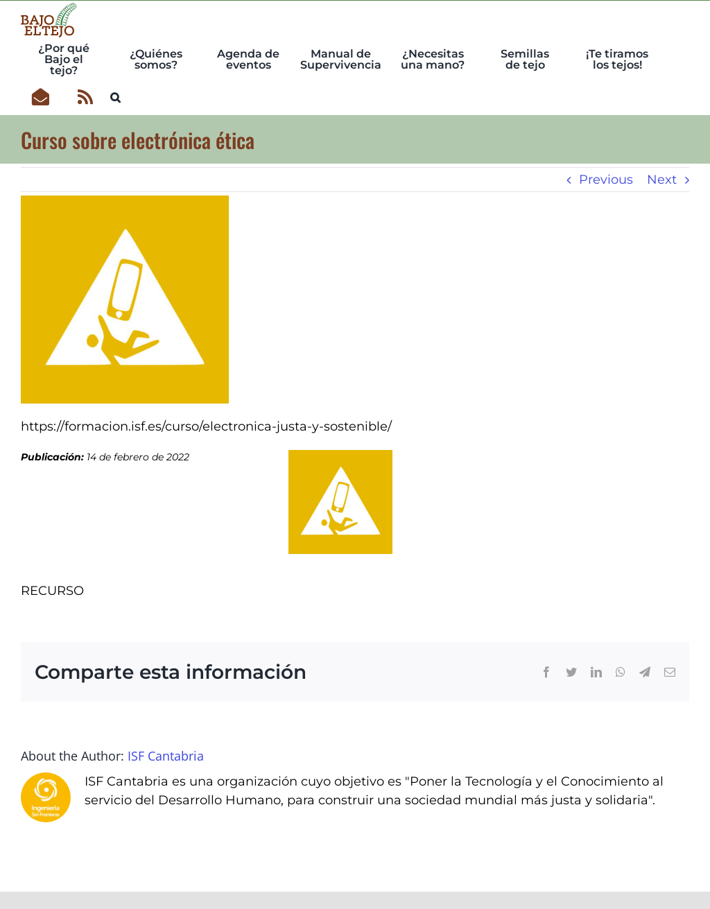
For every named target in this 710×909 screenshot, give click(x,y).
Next (662, 179)
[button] (115, 95)
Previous (606, 179)
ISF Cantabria (166, 755)
